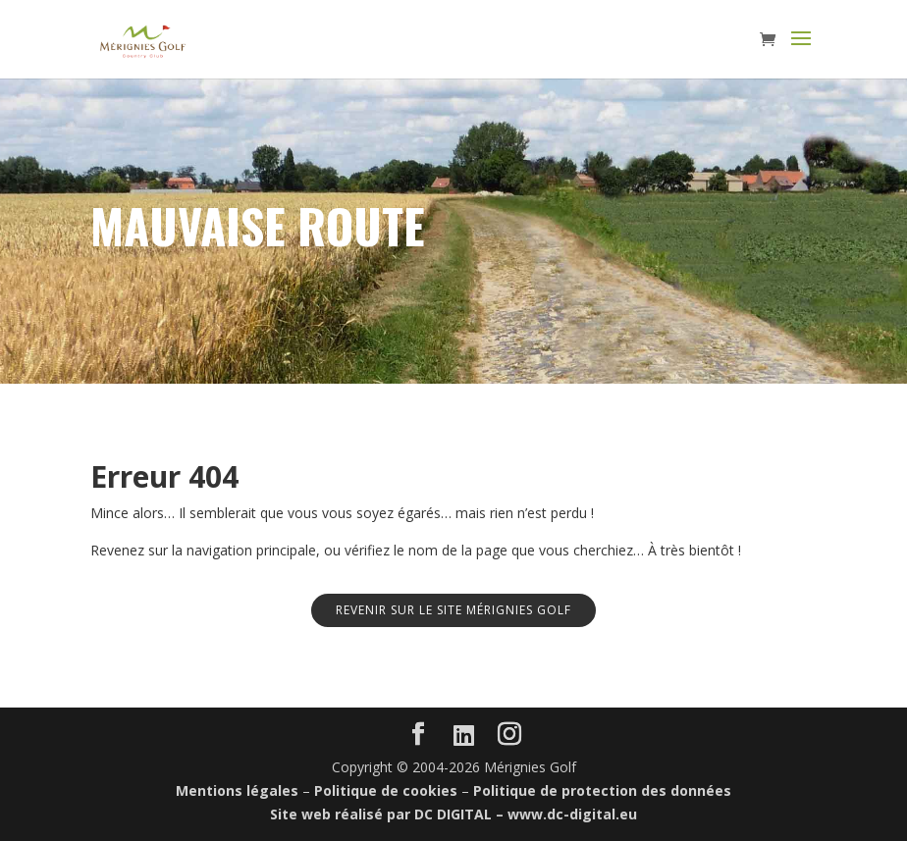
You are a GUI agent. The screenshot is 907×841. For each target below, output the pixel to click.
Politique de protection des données (602, 790)
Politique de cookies (385, 790)
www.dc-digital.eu (572, 814)
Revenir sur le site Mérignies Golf (453, 610)
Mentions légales (237, 790)
